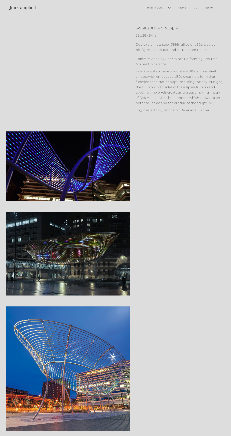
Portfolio (155, 7)
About (210, 7)
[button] (157, 7)
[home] (22, 8)
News (182, 7)
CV (196, 7)
